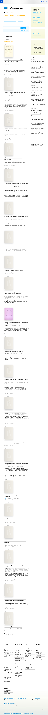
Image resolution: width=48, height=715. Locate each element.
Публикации (15, 8)
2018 (40, 34)
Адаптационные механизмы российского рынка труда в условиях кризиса (15, 129)
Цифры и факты (7, 647)
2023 (38, 33)
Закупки (5, 660)
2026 (40, 32)
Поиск (23, 28)
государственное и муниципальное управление (36, 15)
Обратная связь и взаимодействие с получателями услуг (18, 676)
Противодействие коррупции (7, 670)
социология (38, 23)
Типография (38, 655)
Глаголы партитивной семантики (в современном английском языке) (16, 323)
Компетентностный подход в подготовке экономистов (13, 495)
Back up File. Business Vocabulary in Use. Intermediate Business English (13, 60)
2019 (38, 34)
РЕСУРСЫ (38, 644)
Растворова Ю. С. (7, 161)
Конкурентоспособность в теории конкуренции (15, 518)
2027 (38, 32)
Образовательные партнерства (18, 673)
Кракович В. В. (6, 95)
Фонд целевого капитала (7, 666)
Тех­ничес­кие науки (37, 52)
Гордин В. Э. (6, 443)
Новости (33, 57)
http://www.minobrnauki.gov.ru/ (10, 698)
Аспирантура (17, 660)
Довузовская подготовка (17, 649)
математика (35, 22)
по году (12, 41)
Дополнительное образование (18, 663)
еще (33, 36)
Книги (6, 13)
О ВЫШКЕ (6, 644)
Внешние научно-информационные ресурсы (28, 667)
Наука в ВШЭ (20, 20)
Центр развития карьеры (17, 666)
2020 (36, 34)
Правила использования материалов (10, 20)
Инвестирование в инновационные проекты (14, 411)
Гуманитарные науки (38, 44)
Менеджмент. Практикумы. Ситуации (13, 626)
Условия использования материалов (20, 709)
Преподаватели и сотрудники (7, 656)
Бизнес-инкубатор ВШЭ (18, 670)
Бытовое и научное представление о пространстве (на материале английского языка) (16, 292)
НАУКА (27, 644)
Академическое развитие (28, 661)
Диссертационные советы (29, 656)
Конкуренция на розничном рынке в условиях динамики (15, 541)
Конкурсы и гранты (29, 664)
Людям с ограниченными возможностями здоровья (7, 686)
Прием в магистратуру (19, 658)
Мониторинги (28, 653)
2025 (34, 33)
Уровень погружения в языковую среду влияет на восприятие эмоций (37, 112)
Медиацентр (38, 657)
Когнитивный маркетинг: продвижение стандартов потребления (16, 464)
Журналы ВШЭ (39, 659)
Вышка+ (16, 656)
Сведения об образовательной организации (7, 681)
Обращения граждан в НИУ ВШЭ (8, 663)
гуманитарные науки (36, 17)
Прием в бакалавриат (18, 654)
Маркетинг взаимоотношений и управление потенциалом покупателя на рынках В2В (15, 599)
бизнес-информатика (37, 12)
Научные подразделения (28, 647)
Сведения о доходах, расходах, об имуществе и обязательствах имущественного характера (8, 675)
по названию (7, 41)
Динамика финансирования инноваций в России (16, 379)
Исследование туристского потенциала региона (15, 442)
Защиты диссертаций (29, 658)
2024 (36, 33)
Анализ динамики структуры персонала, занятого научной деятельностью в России (16, 184)
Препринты (21, 15)
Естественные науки (38, 46)
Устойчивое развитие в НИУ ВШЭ (8, 653)
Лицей (15, 647)
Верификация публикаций (8, 19)
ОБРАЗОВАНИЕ (18, 644)
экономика (35, 25)
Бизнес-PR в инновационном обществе (13, 245)
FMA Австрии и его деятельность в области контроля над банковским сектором (14, 93)
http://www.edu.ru (36, 698)
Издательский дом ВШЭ (39, 649)
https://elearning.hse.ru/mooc (10, 703)
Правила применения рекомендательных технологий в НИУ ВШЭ (16, 713)
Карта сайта (30, 713)
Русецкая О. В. (6, 628)
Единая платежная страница (7, 691)
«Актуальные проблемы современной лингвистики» (13, 158)
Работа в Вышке (7, 693)
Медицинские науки (38, 47)
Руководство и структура (7, 649)
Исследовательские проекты (29, 651)
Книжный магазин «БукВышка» (39, 653)
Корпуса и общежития (8, 658)
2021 (34, 34)
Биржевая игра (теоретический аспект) (13, 270)
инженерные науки (36, 18)
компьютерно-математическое (36, 20)
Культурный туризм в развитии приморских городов (14, 565)
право (34, 23)
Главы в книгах (9, 15)
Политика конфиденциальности (9, 711)
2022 (40, 33)
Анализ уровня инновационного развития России (16, 216)
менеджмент (40, 22)
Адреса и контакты (9, 709)
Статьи (12, 13)
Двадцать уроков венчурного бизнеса (13, 351)
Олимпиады (16, 652)
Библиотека (38, 647)
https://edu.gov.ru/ (22, 698)
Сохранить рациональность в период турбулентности (38, 62)
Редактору (43, 709)
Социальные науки (37, 51)
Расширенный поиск (18, 19)
